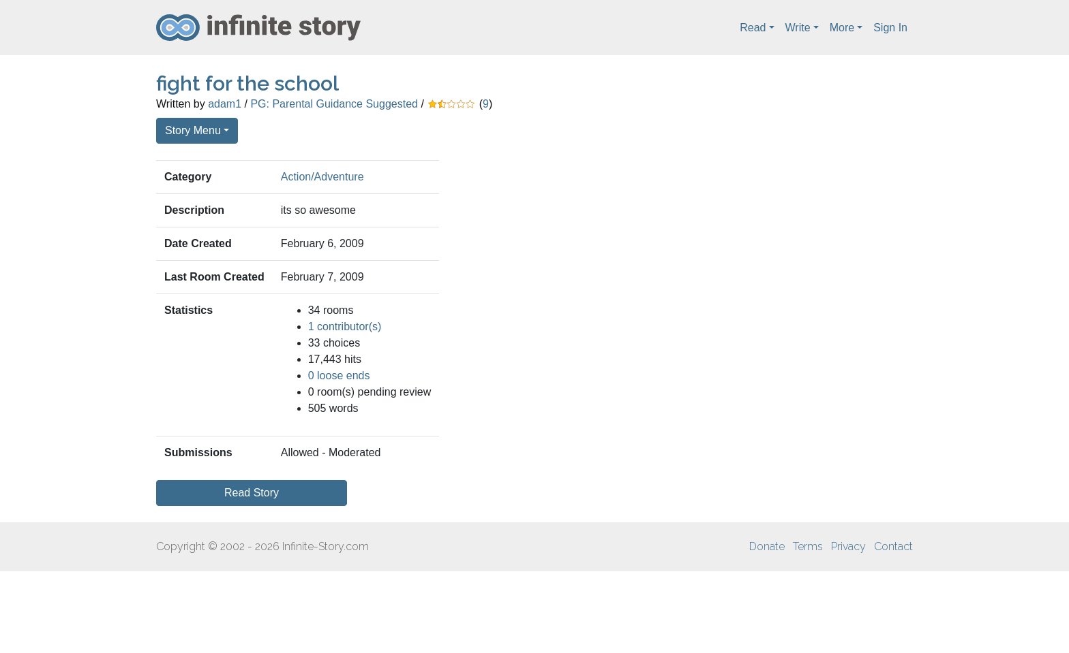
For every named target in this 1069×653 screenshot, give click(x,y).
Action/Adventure (322, 176)
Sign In (890, 27)
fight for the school (247, 83)
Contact (893, 546)
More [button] (842, 27)
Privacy (848, 546)
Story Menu (193, 130)
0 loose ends (339, 375)
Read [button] (753, 27)
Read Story (251, 492)
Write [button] (798, 27)
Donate (767, 546)
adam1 (224, 104)
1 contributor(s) (345, 326)
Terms (808, 546)
